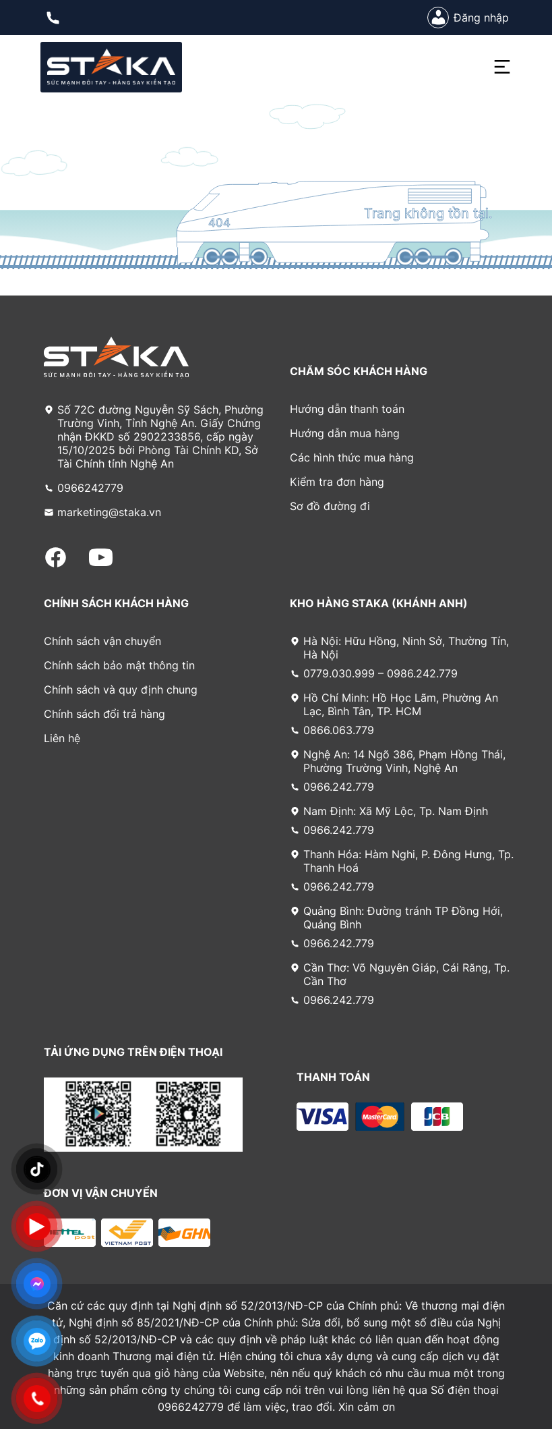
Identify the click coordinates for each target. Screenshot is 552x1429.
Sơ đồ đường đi (330, 506)
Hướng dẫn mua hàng (345, 433)
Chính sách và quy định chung (120, 689)
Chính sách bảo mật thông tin (119, 665)
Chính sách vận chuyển (102, 641)
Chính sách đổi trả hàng (104, 714)
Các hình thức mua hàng (352, 457)
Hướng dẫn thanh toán (347, 409)
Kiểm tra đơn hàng (337, 481)
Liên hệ (62, 738)
